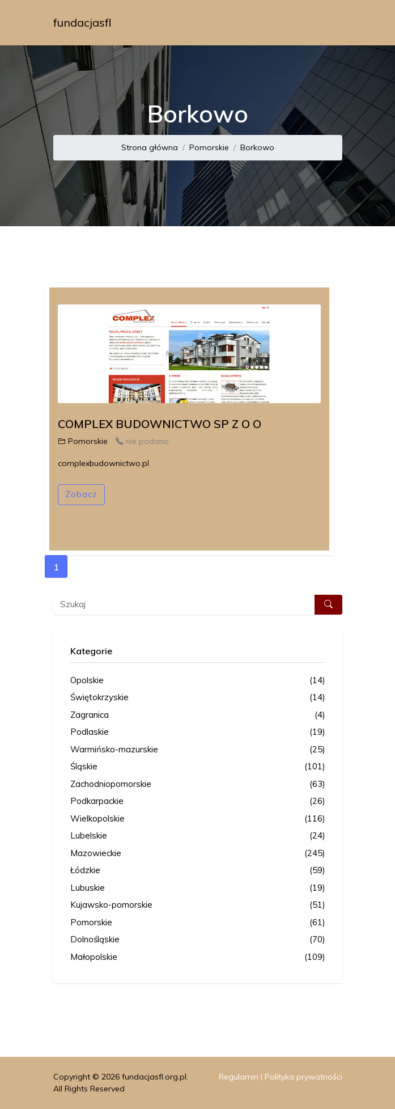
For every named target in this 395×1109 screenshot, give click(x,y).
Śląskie (197, 766)
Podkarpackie (197, 801)
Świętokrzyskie (197, 697)
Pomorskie (209, 147)
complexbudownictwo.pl (103, 463)
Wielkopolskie (197, 819)
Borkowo (257, 147)
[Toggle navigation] (326, 22)
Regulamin (238, 1077)
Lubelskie (197, 836)
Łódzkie (197, 870)
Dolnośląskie (197, 939)
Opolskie (197, 680)
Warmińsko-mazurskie (197, 749)
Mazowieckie (197, 853)
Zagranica (197, 715)
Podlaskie (197, 732)
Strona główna (149, 147)
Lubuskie (197, 888)
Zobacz (81, 494)
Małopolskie (197, 957)
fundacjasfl (82, 22)
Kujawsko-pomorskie (197, 905)
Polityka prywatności (303, 1077)
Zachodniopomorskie (197, 784)
